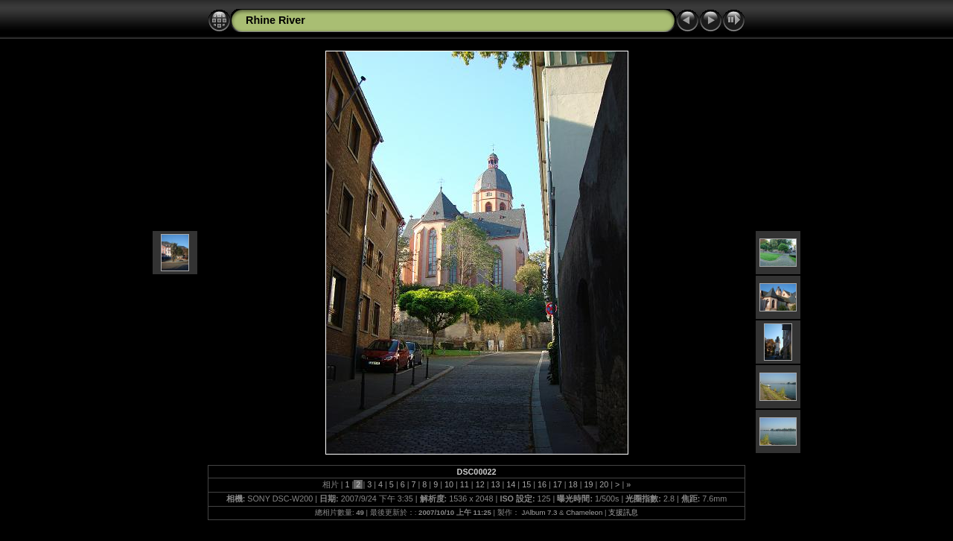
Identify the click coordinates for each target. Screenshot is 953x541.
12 (480, 484)
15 (526, 484)
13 (495, 484)
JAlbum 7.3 (539, 512)
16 (542, 484)
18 (573, 484)
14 (510, 484)
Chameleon (584, 512)
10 (449, 484)
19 (588, 484)
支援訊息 (623, 512)
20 (604, 484)
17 (557, 484)
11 (464, 484)
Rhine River (275, 20)
